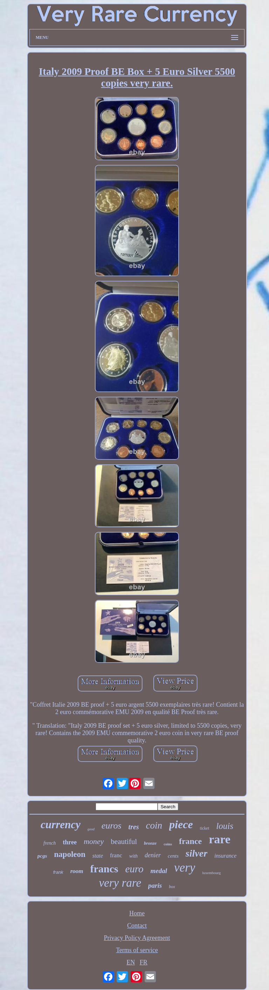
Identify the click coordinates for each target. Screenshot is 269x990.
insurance (225, 856)
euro (134, 868)
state (97, 856)
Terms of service (137, 950)
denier (153, 855)
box (172, 886)
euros (112, 826)
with (133, 856)
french (49, 843)
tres (134, 827)
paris (155, 885)
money (94, 841)
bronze (150, 843)
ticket (204, 828)
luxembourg (211, 873)
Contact (137, 925)
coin (154, 825)
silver (196, 853)
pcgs (42, 856)
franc (116, 855)
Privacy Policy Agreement (137, 937)
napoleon (69, 854)
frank (58, 872)
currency (61, 824)
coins (168, 844)
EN (130, 962)
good (91, 829)
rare (219, 839)
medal (159, 870)
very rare (120, 883)
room (76, 871)
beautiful (124, 841)
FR (143, 962)
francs (104, 868)
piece (181, 824)
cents (173, 856)
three (70, 842)
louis (224, 826)
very (184, 867)
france (190, 841)
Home (137, 913)
